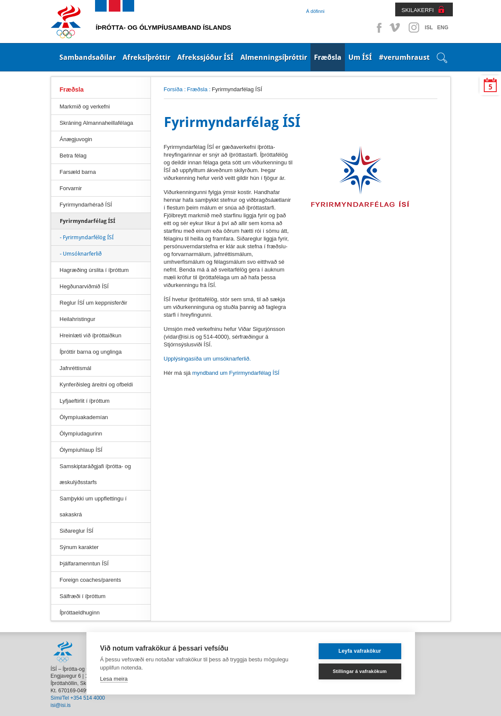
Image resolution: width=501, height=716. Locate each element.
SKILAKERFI (418, 10)
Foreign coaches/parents (90, 580)
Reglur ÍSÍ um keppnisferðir (93, 302)
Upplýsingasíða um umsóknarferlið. (207, 358)
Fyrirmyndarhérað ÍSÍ (86, 204)
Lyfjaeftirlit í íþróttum (85, 401)
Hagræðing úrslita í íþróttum (94, 270)
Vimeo (396, 27)
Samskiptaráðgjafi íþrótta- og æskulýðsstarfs (95, 474)
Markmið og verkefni (85, 106)
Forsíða (173, 89)
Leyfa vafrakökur (359, 651)
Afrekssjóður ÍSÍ (205, 57)
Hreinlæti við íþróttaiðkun (91, 335)
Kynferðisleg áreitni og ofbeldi (96, 384)
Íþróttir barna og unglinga (91, 352)
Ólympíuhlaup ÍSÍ (81, 450)
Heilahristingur (77, 319)
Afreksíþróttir (146, 57)
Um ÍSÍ (360, 57)
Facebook (377, 27)
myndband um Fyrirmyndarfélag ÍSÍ (236, 373)
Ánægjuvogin (76, 139)
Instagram (414, 27)
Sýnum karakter (79, 547)
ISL (429, 28)
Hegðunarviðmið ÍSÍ (84, 286)
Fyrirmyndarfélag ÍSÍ (87, 221)
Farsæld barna (78, 172)
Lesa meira (114, 679)
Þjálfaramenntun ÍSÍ (84, 563)
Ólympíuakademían (84, 417)
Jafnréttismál (76, 368)
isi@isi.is (61, 705)
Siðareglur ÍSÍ (77, 531)
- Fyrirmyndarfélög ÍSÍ (87, 237)
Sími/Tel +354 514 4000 (78, 698)
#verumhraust (404, 57)
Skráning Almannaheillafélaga (96, 123)
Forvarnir (71, 188)
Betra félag (73, 155)
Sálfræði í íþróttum (83, 596)
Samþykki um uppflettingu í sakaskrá (93, 506)
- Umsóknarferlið (81, 253)
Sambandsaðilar (87, 57)
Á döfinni (315, 11)
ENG (442, 28)
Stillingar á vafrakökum (360, 671)
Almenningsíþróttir (273, 57)
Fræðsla (327, 57)
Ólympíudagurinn (81, 433)
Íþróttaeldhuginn (80, 612)
